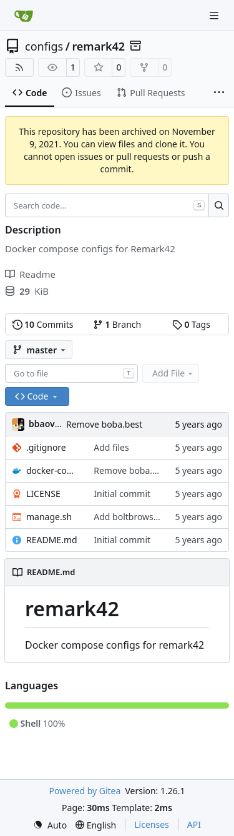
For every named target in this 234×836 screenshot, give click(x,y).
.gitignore (46, 447)
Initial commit (122, 493)
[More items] (219, 93)
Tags (191, 324)
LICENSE (43, 493)
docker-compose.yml (53, 470)
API (194, 824)
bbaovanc (49, 424)
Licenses (151, 824)
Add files (111, 447)
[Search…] (218, 205)
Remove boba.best (104, 424)
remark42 (98, 46)
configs (44, 46)
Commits (43, 324)
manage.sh (49, 517)
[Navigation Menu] (215, 15)
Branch (117, 324)
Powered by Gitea (84, 791)
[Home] (23, 15)
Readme (30, 274)
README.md (51, 540)
